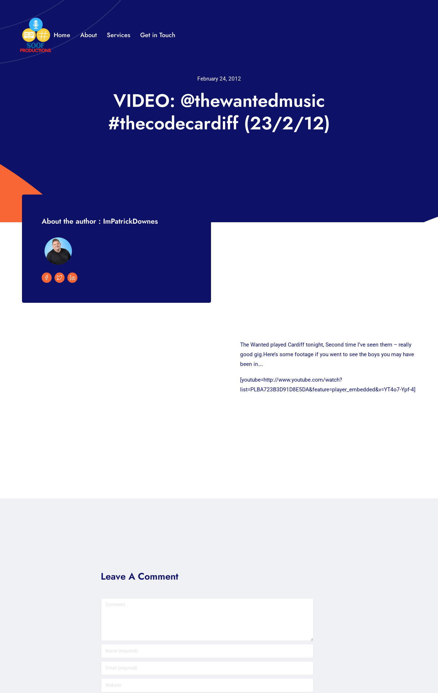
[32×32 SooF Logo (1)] (35, 20)
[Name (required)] (207, 651)
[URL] (207, 685)
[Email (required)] (207, 668)
